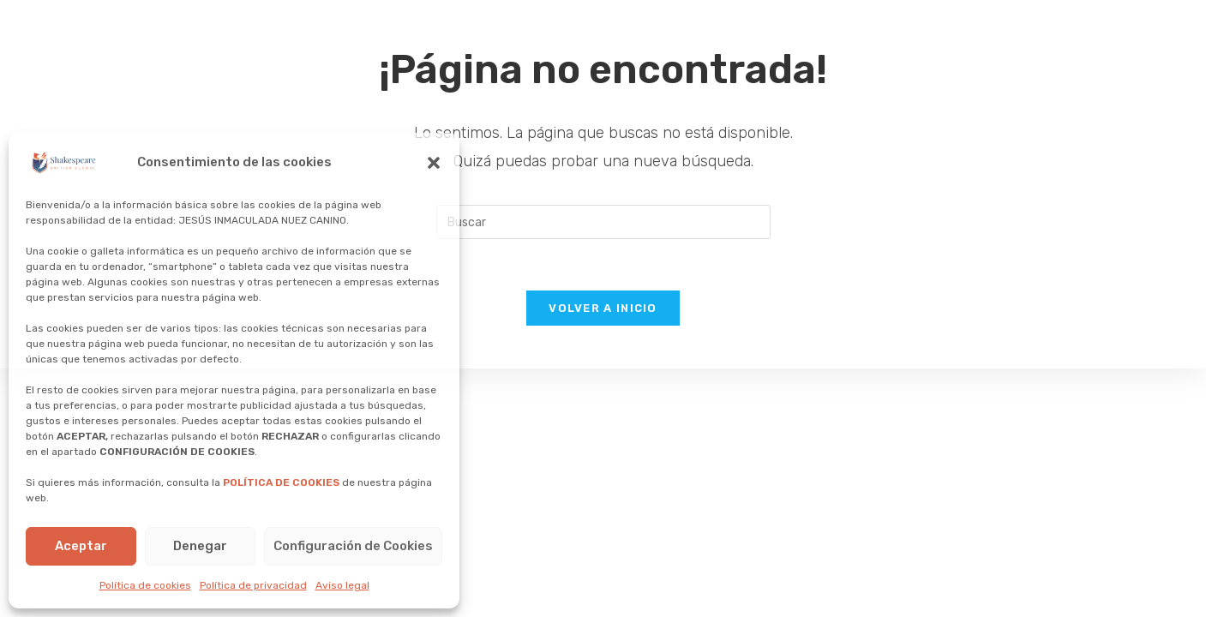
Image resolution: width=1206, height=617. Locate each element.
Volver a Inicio (603, 308)
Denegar (200, 546)
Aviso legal (342, 585)
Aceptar (81, 546)
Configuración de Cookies (353, 546)
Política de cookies (145, 585)
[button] (433, 162)
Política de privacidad (253, 585)
